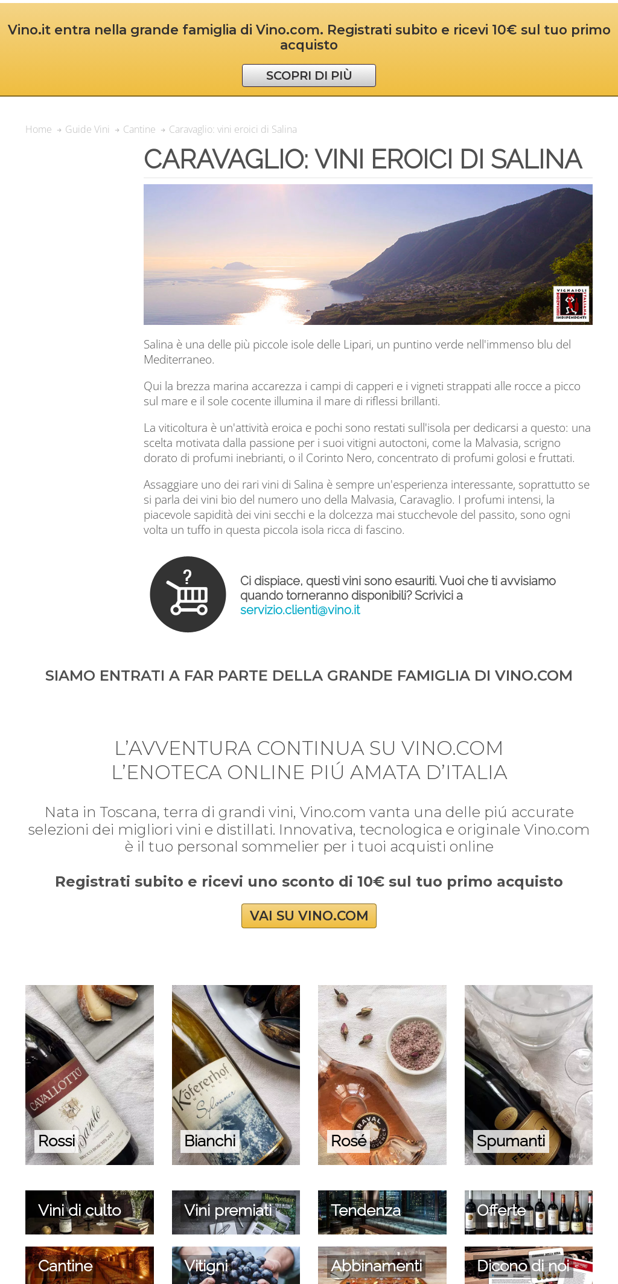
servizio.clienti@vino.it (300, 610)
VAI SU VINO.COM (309, 916)
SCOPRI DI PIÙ (309, 75)
